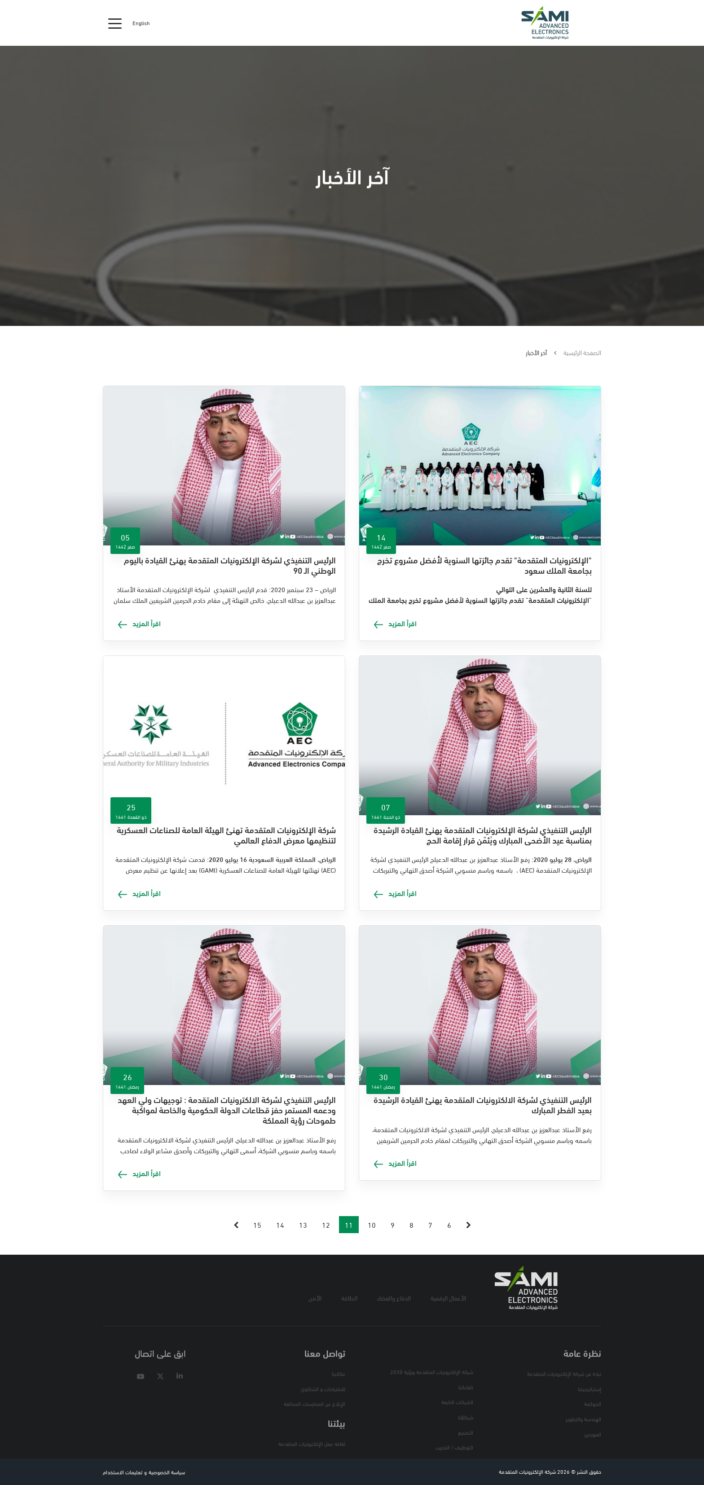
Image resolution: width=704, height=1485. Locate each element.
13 (303, 1224)
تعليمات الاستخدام (122, 1472)
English (141, 23)
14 (280, 1224)
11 (349, 1224)
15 (257, 1224)
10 (372, 1224)
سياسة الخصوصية (167, 1472)
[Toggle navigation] (115, 23)
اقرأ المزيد (395, 623)
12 (326, 1224)
